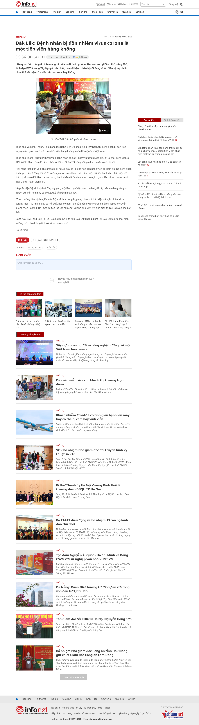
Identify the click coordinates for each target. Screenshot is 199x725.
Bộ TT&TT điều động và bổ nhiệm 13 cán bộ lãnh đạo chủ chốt (92, 522)
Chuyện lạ (112, 11)
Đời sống (27, 11)
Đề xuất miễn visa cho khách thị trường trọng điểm (90, 382)
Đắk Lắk (51, 247)
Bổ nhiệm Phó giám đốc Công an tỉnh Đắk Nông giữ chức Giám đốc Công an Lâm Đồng (91, 653)
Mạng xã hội (34, 247)
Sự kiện (140, 11)
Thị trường (42, 11)
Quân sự (126, 11)
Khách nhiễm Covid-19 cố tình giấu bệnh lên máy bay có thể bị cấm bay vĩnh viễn (92, 417)
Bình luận (22, 240)
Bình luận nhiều (172, 120)
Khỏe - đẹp (97, 11)
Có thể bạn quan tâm (30, 293)
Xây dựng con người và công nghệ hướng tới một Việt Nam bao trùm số (93, 347)
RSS (179, 12)
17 (174, 140)
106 (145, 164)
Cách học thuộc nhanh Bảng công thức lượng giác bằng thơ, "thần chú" (157, 138)
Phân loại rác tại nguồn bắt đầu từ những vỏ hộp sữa (28, 324)
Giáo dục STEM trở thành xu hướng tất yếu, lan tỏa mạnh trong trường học (88, 324)
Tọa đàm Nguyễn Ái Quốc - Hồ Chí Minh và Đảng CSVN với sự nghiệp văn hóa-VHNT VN (92, 557)
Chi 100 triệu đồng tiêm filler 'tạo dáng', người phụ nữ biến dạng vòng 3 (118, 324)
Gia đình (70, 11)
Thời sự (21, 36)
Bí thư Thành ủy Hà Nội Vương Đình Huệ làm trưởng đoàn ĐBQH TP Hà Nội (90, 487)
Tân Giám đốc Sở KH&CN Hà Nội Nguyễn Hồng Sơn (94, 619)
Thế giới (57, 11)
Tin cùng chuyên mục (31, 334)
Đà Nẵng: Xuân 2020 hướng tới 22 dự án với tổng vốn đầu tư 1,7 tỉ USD (93, 589)
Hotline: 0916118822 (127, 4)
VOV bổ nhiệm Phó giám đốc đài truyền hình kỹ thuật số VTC (91, 452)
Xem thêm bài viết (73, 677)
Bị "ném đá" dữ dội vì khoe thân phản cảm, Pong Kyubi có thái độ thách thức (160, 196)
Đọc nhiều (149, 120)
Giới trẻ (83, 11)
